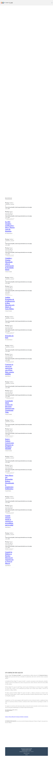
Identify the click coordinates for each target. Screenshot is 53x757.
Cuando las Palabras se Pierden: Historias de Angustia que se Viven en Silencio (9, 557)
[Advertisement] (10, 589)
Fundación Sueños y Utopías (26, 749)
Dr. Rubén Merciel (8, 710)
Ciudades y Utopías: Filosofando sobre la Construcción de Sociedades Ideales (9, 264)
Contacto (26, 754)
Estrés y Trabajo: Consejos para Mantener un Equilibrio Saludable (9, 444)
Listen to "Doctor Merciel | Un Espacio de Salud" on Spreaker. (16, 716)
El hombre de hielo (9, 337)
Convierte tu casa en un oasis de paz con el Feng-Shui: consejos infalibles (9, 369)
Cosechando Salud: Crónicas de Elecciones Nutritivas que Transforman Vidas (9, 406)
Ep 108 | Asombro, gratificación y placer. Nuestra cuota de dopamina (10, 226)
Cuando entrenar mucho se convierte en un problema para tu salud (9, 520)
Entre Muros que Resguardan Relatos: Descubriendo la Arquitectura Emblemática (9, 482)
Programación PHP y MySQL (23, 751)
